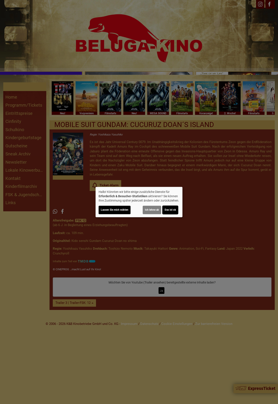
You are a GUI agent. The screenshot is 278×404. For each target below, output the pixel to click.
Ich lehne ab (152, 209)
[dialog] (139, 202)
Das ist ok (170, 209)
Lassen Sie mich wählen (114, 209)
